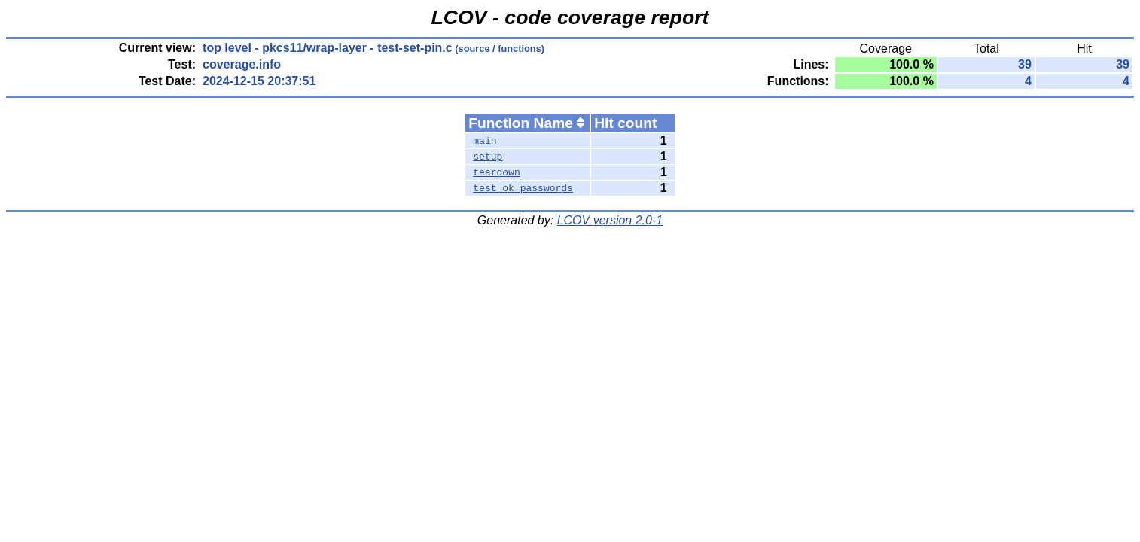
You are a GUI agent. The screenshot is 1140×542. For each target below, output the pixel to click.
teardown (496, 172)
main (484, 141)
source (474, 48)
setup (487, 156)
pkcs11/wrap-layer (314, 47)
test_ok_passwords (523, 188)
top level (227, 47)
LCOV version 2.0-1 (610, 220)
